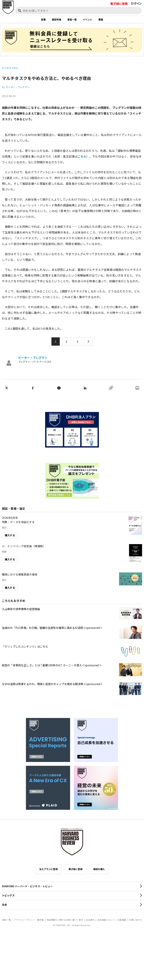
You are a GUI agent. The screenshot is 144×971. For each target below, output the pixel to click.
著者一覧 (72, 19)
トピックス (8, 895)
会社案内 (90, 919)
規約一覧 (6, 919)
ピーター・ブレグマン (17, 87)
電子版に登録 (119, 4)
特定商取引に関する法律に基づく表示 (65, 919)
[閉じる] (136, 15)
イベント (87, 19)
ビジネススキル (10, 67)
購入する (10, 535)
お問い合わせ (135, 919)
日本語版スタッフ (105, 919)
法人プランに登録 (48, 869)
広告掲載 (122, 919)
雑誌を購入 (99, 869)
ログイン (136, 3)
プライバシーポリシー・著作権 (29, 919)
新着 (43, 19)
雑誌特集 (56, 19)
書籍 (100, 19)
